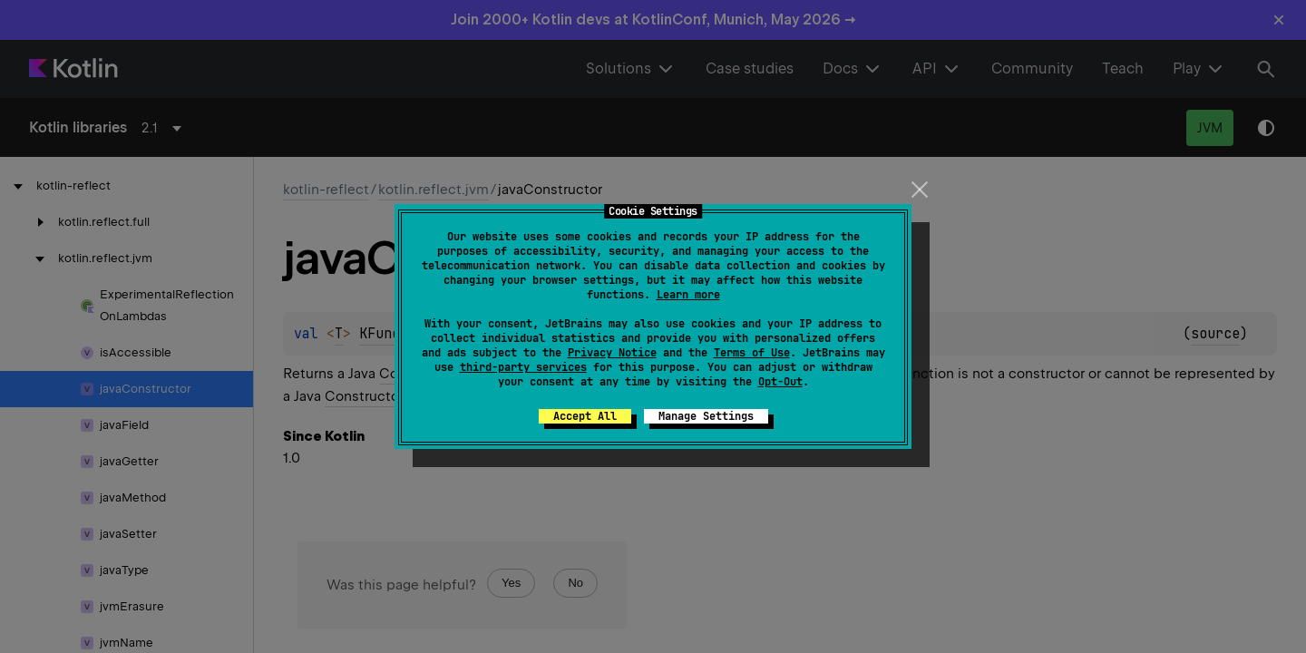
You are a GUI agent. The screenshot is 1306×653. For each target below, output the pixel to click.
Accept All (585, 416)
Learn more (688, 295)
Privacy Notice (612, 353)
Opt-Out (780, 382)
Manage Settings (706, 416)
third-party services (523, 367)
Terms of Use (752, 353)
